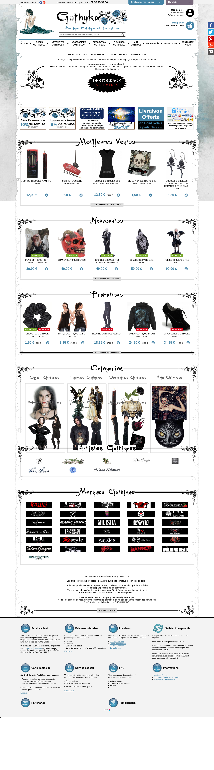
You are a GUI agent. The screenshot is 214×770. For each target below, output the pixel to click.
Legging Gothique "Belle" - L (107, 331)
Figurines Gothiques (119, 43)
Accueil (24, 43)
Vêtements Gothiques (58, 43)
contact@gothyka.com (33, 698)
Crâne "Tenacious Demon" (72, 258)
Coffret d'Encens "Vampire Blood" (72, 182)
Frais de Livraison (117, 696)
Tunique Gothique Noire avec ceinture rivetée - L (107, 182)
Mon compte (177, 10)
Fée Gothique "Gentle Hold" (177, 259)
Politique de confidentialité (164, 730)
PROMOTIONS (170, 43)
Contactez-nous (188, 43)
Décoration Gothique (99, 43)
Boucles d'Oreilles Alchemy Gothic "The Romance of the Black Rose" (176, 185)
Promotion (44, 326)
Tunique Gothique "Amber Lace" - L (72, 331)
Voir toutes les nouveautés (107, 275)
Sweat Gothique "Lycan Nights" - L (142, 331)
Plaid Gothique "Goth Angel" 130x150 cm (37, 259)
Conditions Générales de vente (166, 727)
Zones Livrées (115, 698)
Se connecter (177, 12)
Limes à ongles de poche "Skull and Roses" (142, 182)
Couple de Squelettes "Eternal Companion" (107, 259)
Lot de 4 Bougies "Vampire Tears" (37, 182)
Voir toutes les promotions (107, 347)
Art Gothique (136, 43)
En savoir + (69, 701)
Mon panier (178, 22)
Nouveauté (37, 254)
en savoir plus (107, 661)
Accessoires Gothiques (79, 43)
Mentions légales (161, 725)
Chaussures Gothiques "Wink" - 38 (177, 331)
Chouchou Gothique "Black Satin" (37, 331)
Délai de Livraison (117, 692)
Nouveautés (152, 43)
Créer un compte (176, 15)
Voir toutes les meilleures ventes (107, 203)
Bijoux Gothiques (39, 43)
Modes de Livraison (118, 694)
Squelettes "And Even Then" (142, 259)
